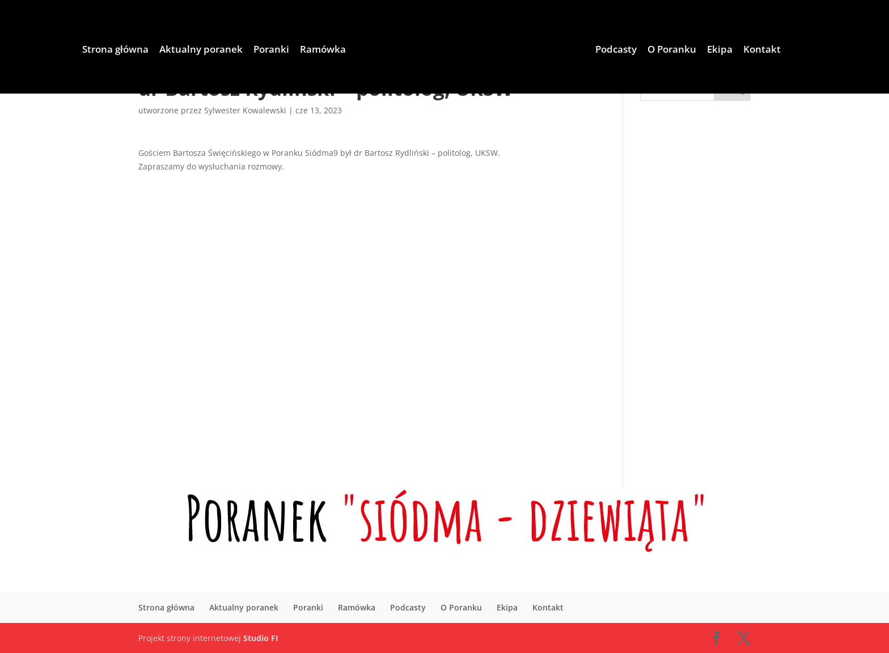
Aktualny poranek (201, 50)
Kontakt (762, 50)
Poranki (271, 50)
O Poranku (671, 50)
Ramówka (323, 50)
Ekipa (720, 50)
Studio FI (260, 638)
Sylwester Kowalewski (245, 110)
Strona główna (115, 50)
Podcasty (616, 50)
